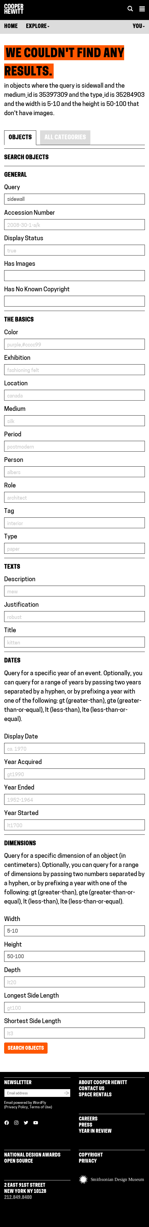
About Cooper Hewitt (103, 1083)
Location (16, 384)
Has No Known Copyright (37, 290)
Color (11, 333)
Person (13, 460)
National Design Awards (32, 1155)
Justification (21, 605)
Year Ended (19, 788)
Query (12, 187)
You (139, 26)
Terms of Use (40, 1107)
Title (10, 631)
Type (10, 537)
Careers (88, 1119)
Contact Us (91, 1089)
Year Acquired (23, 762)
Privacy (88, 1161)
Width (12, 919)
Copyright (91, 1155)
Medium (14, 409)
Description (19, 579)
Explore (37, 26)
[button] (142, 10)
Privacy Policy (16, 1107)
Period (12, 435)
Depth (12, 970)
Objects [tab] (20, 138)
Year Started (21, 813)
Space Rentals (95, 1095)
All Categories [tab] (65, 138)
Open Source (18, 1161)
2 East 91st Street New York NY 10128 (25, 1188)
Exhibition (17, 358)
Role (10, 486)
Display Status (23, 239)
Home (11, 26)
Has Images (19, 264)
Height (13, 945)
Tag (9, 511)
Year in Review (95, 1131)
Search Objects (26, 1048)
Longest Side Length (31, 996)
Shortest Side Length (32, 1021)
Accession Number (29, 213)
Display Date (21, 737)
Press (85, 1125)
